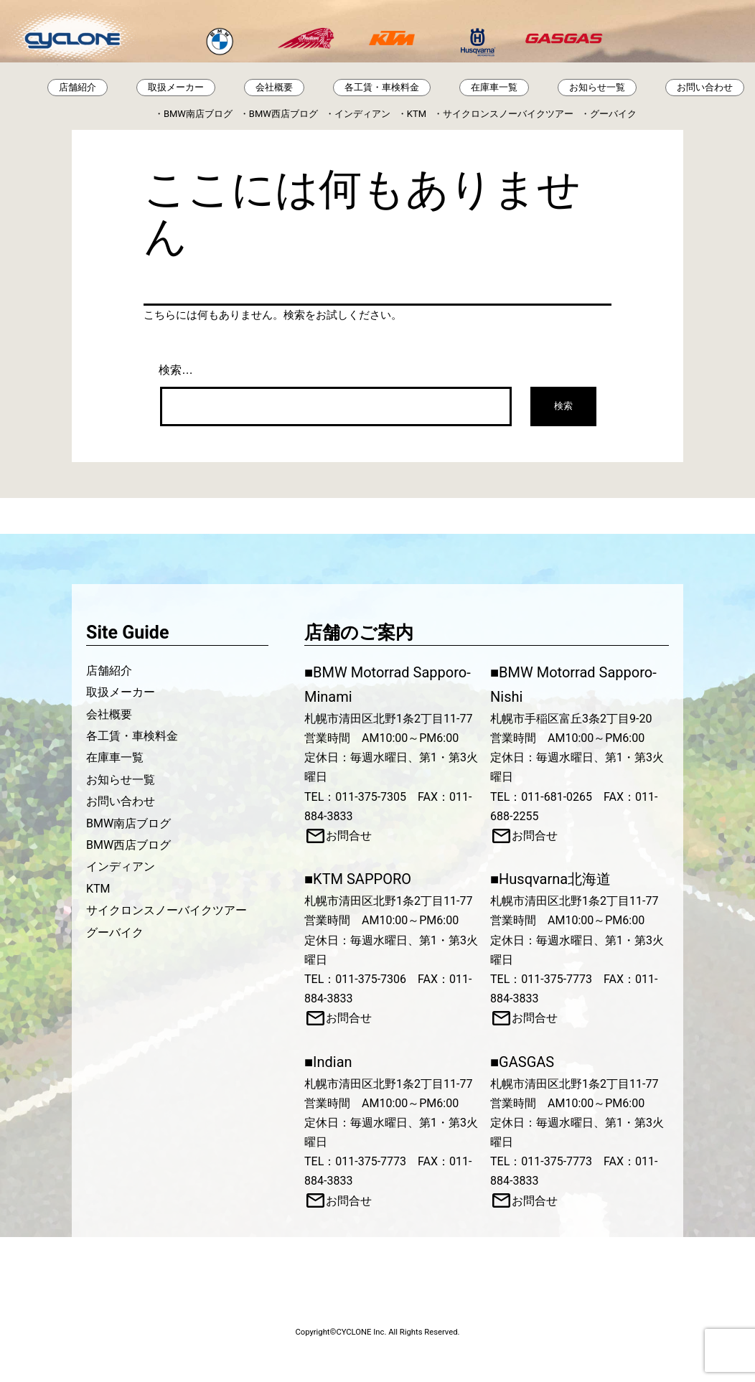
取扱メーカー (176, 87)
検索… (176, 370)
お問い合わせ (705, 87)
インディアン (362, 113)
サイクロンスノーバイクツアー (508, 113)
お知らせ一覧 (597, 87)
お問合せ (349, 835)
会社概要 (274, 87)
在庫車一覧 (494, 87)
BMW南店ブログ (198, 113)
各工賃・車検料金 (381, 87)
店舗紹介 (77, 87)
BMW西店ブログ (283, 113)
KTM (416, 113)
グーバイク (613, 113)
